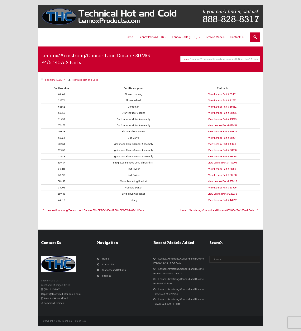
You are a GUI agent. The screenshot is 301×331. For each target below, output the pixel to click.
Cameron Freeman (54, 303)
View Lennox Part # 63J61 (222, 94)
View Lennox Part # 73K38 (222, 156)
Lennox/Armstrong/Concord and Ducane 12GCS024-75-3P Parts (178, 291)
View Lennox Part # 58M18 (222, 181)
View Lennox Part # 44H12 (222, 200)
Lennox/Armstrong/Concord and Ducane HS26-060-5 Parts (178, 281)
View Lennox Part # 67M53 (222, 125)
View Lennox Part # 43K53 (222, 144)
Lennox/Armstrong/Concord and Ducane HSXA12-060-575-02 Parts (178, 271)
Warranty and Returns (114, 270)
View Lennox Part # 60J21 (222, 137)
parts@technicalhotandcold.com (62, 294)
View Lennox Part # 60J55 (222, 112)
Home (186, 59)
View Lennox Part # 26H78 (222, 131)
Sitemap (106, 275)
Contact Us (108, 264)
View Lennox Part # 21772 (222, 100)
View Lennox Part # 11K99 (222, 119)
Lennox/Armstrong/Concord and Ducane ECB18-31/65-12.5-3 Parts (178, 261)
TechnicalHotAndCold (56, 298)
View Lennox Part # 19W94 (222, 162)
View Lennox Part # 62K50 (222, 150)
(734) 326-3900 (52, 289)
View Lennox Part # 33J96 (222, 187)
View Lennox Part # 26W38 (222, 193)
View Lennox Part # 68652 (222, 106)
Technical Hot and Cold (85, 79)
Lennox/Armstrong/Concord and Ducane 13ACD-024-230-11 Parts (178, 301)
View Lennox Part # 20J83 (222, 169)
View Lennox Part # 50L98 (222, 175)
